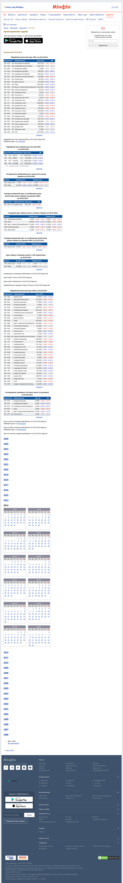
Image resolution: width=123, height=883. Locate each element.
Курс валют (42, 763)
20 (24, 520)
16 (11, 520)
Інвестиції (82, 15)
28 (5, 525)
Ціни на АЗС (9, 19)
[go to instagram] (24, 767)
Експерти (68, 819)
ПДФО (100, 19)
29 (8, 525)
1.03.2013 (21, 141)
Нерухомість (69, 15)
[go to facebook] (6, 767)
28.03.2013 (22, 423)
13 (24, 517)
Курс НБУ (42, 765)
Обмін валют (43, 796)
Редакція (95, 817)
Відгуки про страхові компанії (75, 846)
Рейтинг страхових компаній (101, 846)
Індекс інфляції (21, 19)
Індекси (109, 15)
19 (21, 520)
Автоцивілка (43, 848)
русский (115, 7)
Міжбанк (41, 768)
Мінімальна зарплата (37, 19)
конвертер (39, 135)
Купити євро (69, 798)
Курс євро (96, 763)
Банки (43, 15)
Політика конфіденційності (47, 822)
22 (8, 522)
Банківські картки (71, 765)
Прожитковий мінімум (75, 19)
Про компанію (43, 817)
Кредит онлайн (70, 770)
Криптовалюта (97, 15)
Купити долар (43, 798)
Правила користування (100, 819)
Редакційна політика (72, 822)
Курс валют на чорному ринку (102, 796)
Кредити (34, 15)
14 (5, 520)
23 (11, 522)
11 (17, 517)
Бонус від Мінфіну (15, 7)
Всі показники (12, 25)
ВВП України (91, 19)
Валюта (11, 15)
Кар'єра (41, 819)
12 (21, 517)
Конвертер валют (44, 770)
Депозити (22, 15)
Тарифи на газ (97, 768)
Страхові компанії (71, 848)
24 (14, 522)
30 (11, 525)
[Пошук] (29, 815)
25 (17, 522)
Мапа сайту (10, 750)
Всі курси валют (13, 743)
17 (14, 520)
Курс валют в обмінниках (73, 796)
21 (5, 522)
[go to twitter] (18, 767)
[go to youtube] (30, 767)
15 (8, 520)
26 (21, 522)
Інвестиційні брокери (99, 765)
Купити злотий (97, 798)
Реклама (41, 832)
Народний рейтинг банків (100, 770)
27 (24, 522)
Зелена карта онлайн (45, 846)
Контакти (68, 817)
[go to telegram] (12, 767)
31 (14, 525)
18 (17, 520)
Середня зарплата (56, 19)
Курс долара (70, 763)
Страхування (54, 15)
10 (14, 517)
